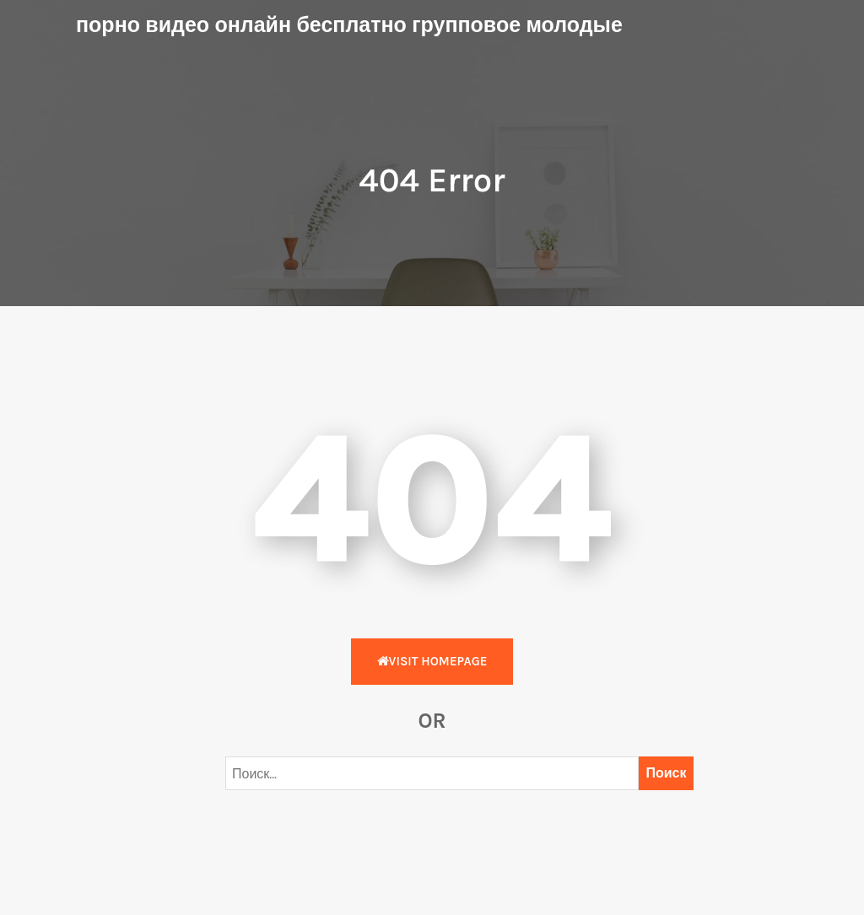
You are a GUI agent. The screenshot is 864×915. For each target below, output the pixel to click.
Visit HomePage (432, 661)
